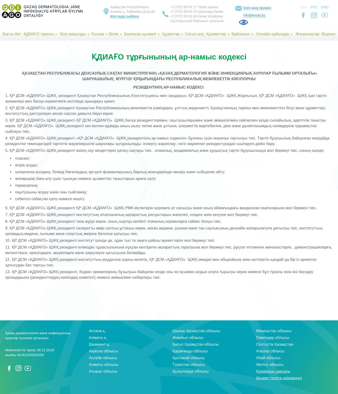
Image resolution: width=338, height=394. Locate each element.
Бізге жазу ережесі (257, 8)
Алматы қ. (98, 337)
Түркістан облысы (189, 364)
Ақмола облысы (103, 351)
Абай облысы (268, 358)
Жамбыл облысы (188, 337)
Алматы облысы (103, 364)
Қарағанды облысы (190, 351)
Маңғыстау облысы (274, 331)
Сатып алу (194, 34)
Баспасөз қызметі (142, 34)
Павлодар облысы (272, 337)
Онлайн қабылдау (274, 34)
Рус (314, 7)
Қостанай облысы (189, 358)
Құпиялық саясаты (273, 371)
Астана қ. (97, 331)
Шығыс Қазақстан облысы (196, 331)
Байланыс (242, 34)
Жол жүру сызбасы (124, 16)
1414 (173, 21)
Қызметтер (218, 34)
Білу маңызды (74, 34)
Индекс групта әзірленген (279, 378)
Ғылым (100, 34)
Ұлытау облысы (270, 351)
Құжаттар (172, 34)
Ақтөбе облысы (103, 358)
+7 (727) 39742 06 (183, 16)
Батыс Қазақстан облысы (196, 344)
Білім (115, 34)
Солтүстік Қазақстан (274, 344)
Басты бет (12, 34)
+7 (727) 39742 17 (183, 7)
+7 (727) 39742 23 (183, 11)
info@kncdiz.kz (254, 15)
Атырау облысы (103, 371)
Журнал (328, 34)
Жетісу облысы (269, 364)
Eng (325, 7)
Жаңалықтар (307, 34)
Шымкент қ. (99, 344)
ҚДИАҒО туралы (40, 34)
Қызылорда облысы (191, 371)
